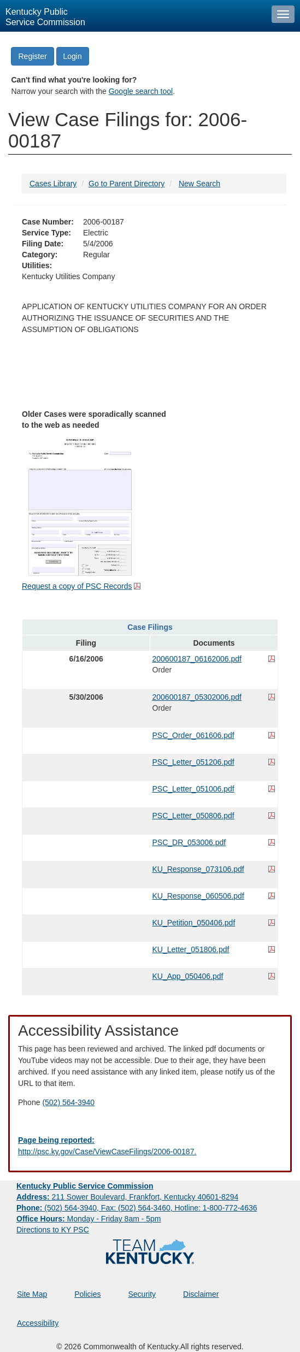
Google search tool (141, 91)
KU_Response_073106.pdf (198, 869)
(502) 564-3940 (68, 1102)
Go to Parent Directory (126, 183)
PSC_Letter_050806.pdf (193, 815)
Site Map (32, 1294)
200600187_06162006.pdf (197, 658)
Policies (87, 1294)
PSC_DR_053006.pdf (189, 842)
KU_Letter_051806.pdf (191, 949)
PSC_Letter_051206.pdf (193, 762)
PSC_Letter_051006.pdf (193, 788)
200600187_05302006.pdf (197, 697)
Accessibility (37, 1323)
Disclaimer (201, 1294)
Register (32, 56)
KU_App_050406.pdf (187, 976)
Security (142, 1294)
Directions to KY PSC (52, 1229)
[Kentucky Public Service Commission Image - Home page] (133, 16)
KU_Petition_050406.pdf (194, 922)
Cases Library (53, 183)
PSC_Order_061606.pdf (193, 735)
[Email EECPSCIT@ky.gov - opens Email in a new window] (150, 1146)
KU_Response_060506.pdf (198, 896)
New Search (199, 183)
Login (72, 56)
